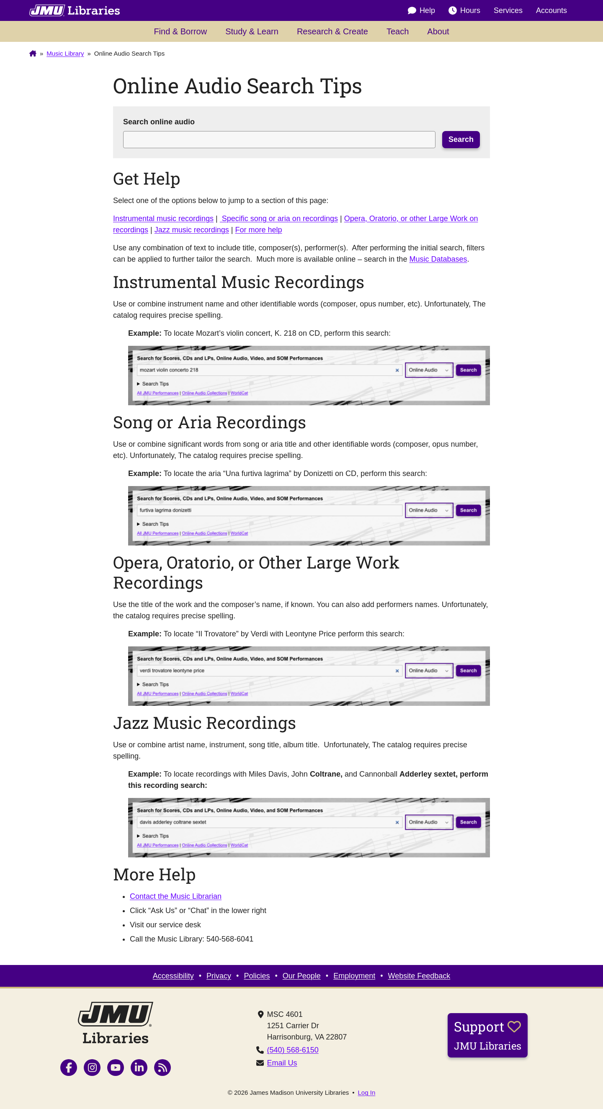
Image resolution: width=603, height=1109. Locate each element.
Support (487, 1034)
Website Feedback (419, 976)
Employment (354, 976)
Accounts (551, 10)
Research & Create (332, 31)
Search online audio (159, 122)
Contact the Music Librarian (176, 896)
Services (508, 10)
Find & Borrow (180, 31)
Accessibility (173, 976)
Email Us (282, 1063)
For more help (258, 230)
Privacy (218, 976)
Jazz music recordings (192, 230)
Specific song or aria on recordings (279, 218)
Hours (464, 10)
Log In (367, 1092)
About (438, 31)
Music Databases (438, 259)
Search (461, 139)
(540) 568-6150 (293, 1050)
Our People (302, 976)
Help (421, 10)
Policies (257, 976)
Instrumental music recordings (163, 218)
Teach (398, 31)
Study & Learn (251, 31)
